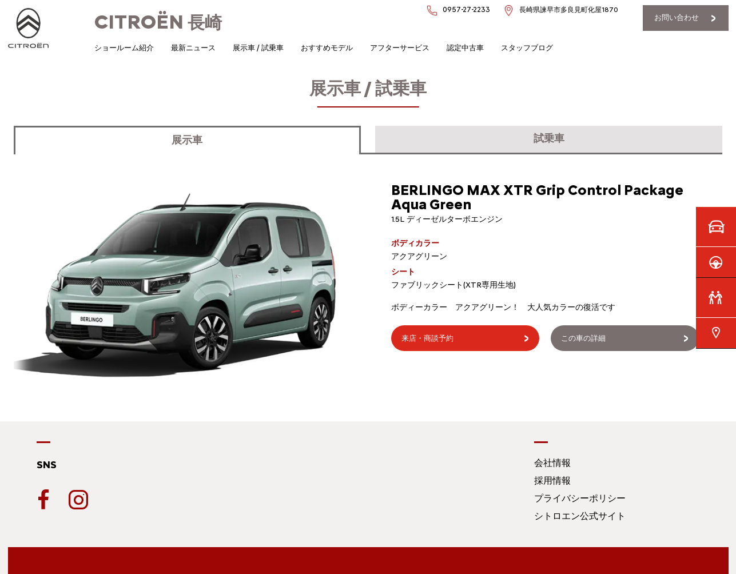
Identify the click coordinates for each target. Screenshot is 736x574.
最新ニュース (193, 47)
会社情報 (552, 462)
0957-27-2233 (466, 9)
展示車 (187, 140)
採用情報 (552, 480)
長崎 (158, 22)
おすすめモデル (327, 47)
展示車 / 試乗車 (258, 47)
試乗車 (549, 138)
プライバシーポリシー (580, 498)
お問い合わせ (676, 17)
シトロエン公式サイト (580, 516)
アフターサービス (399, 47)
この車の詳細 (583, 338)
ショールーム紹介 (124, 47)
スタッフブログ (527, 47)
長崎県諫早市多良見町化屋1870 (568, 10)
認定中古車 (465, 47)
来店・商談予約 (427, 338)
